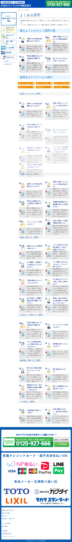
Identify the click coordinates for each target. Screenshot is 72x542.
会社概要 (4, 531)
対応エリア (5, 516)
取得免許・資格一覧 (8, 518)
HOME (19, 10)
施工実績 (4, 526)
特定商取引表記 (6, 533)
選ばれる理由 (6, 513)
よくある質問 (6, 523)
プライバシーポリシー (8, 536)
